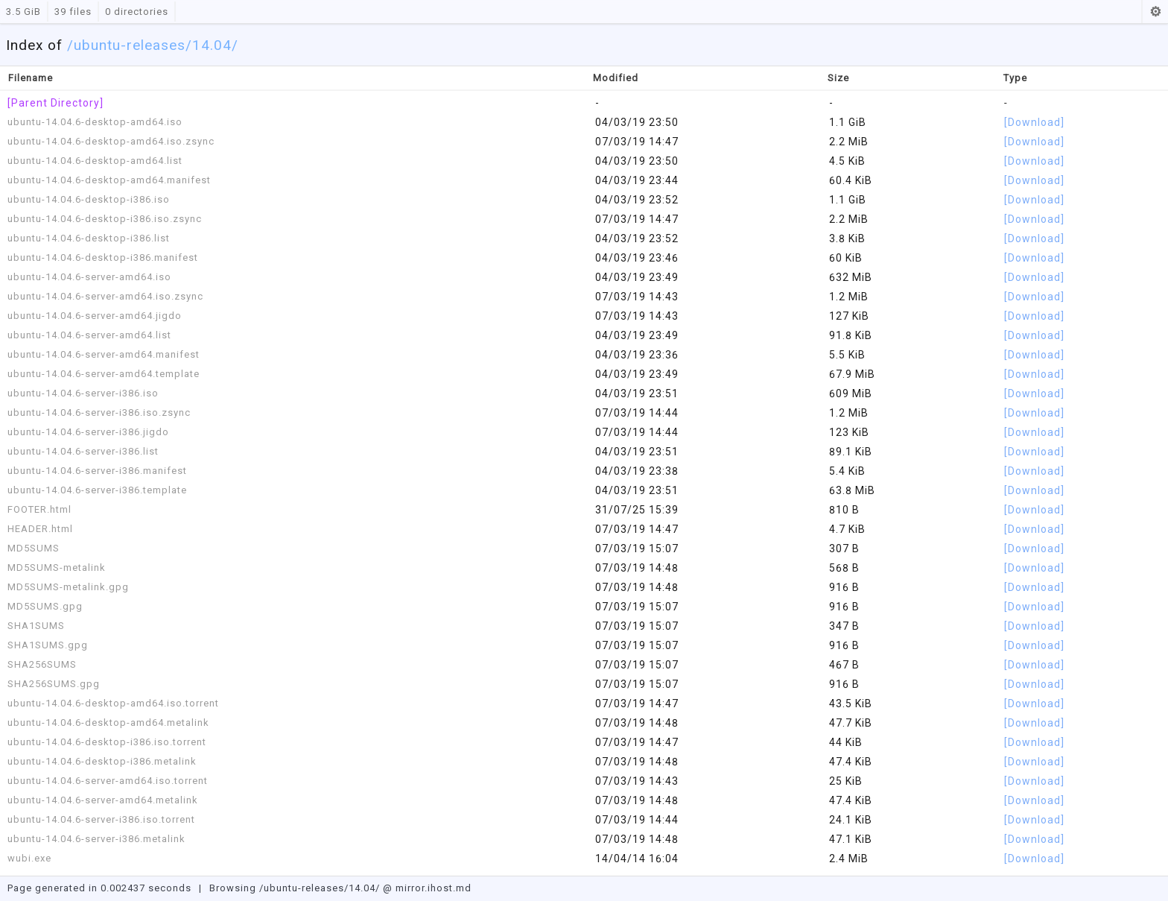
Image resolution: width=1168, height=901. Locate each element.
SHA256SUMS (42, 664)
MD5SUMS (33, 548)
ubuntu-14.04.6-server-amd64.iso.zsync (105, 296)
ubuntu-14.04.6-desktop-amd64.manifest (109, 180)
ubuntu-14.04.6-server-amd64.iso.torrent (107, 780)
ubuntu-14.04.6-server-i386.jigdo (88, 431)
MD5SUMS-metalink (56, 567)
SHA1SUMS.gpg (47, 645)
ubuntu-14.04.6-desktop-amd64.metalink (108, 722)
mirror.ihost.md (434, 888)
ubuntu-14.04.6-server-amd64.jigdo (94, 315)
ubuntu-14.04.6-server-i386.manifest (97, 470)
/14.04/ (211, 45)
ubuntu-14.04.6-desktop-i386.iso (88, 199)
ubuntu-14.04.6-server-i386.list (83, 451)
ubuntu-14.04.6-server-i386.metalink (96, 838)
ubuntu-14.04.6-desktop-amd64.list (94, 160)
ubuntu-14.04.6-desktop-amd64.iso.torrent (113, 703)
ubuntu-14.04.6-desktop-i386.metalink (102, 761)
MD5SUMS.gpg (45, 606)
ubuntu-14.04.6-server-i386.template (97, 490)
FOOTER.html (39, 509)
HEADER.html (40, 528)
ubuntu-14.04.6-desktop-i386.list (88, 238)
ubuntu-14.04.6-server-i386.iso (83, 393)
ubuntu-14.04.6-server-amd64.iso (89, 276)
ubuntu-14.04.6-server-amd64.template (103, 373)
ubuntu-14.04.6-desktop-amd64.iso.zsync (111, 141)
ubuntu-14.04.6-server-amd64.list (89, 335)
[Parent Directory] (55, 103)
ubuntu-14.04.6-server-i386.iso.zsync (99, 412)
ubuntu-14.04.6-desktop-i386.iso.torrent (106, 741)
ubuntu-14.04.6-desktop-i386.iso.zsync (104, 218)
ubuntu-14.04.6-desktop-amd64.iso (94, 121)
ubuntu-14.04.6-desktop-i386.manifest (102, 257)
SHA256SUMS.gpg (53, 683)
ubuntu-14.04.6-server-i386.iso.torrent (101, 819)
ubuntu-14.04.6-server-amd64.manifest (103, 354)
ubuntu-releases (129, 45)
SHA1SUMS (36, 625)
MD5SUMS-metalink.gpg (68, 586)
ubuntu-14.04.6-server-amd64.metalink (102, 800)
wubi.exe (29, 858)
